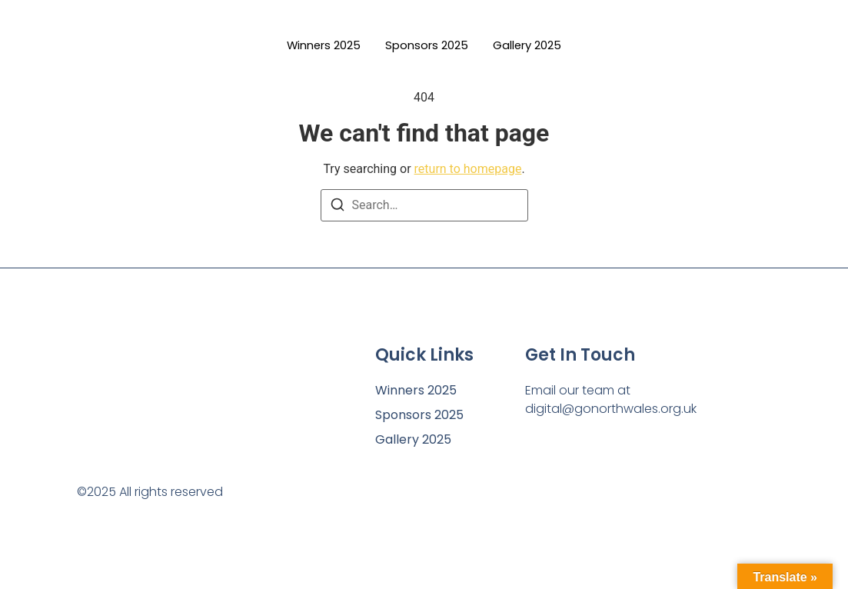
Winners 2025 (317, 45)
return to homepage (468, 168)
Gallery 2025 (534, 45)
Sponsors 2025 (427, 45)
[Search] (337, 207)
